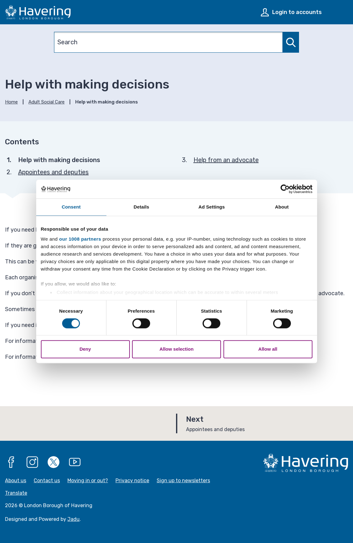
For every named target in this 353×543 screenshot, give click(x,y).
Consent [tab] (71, 206)
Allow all (267, 349)
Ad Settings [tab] (212, 206)
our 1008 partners (80, 239)
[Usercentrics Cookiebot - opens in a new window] (285, 189)
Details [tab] (141, 206)
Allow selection (176, 349)
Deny (85, 349)
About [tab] (282, 206)
